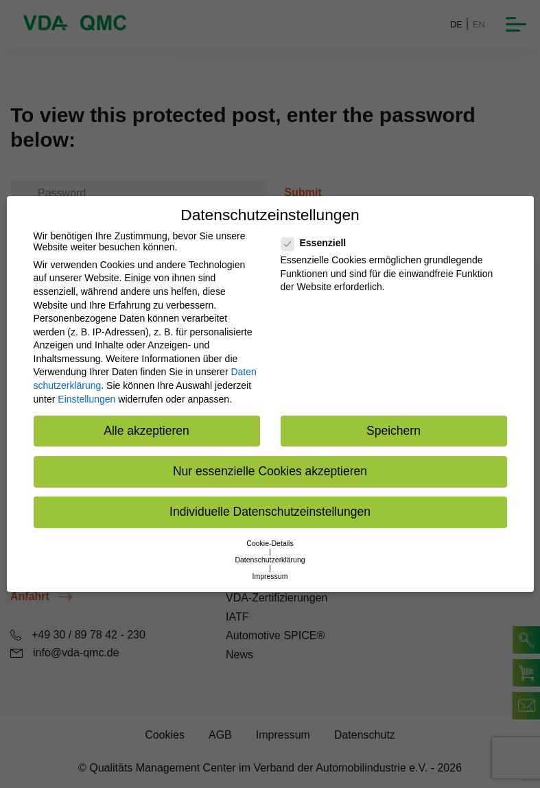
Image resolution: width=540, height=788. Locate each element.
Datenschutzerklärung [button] (270, 560)
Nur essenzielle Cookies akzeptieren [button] (270, 471)
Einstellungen (86, 399)
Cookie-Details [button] (269, 543)
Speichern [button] (393, 431)
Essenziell (318, 242)
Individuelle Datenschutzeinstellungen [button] (270, 511)
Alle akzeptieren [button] (146, 431)
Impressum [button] (270, 576)
